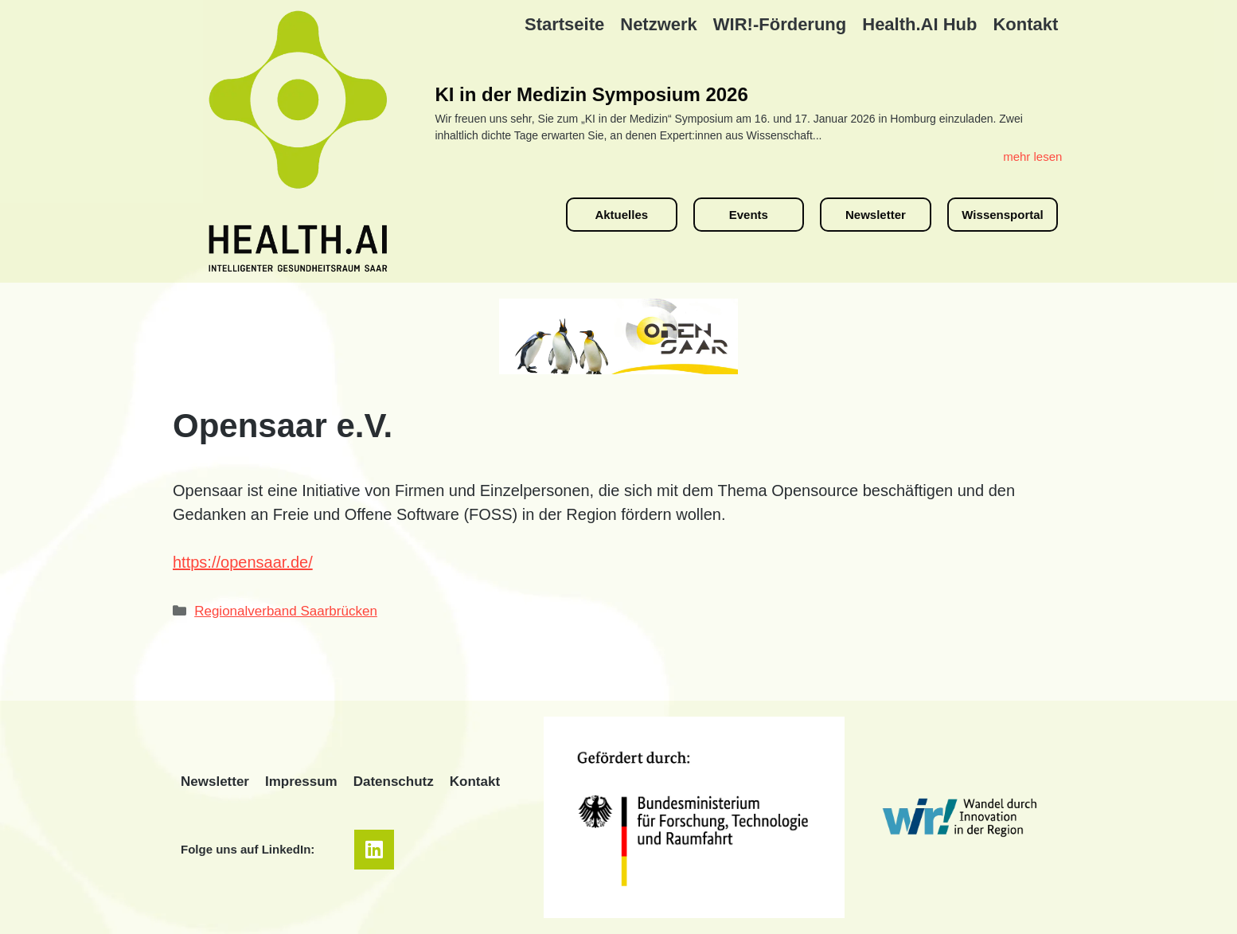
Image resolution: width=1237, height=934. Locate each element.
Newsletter (215, 781)
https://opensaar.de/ (243, 562)
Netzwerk (658, 24)
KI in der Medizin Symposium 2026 (591, 94)
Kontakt (1025, 24)
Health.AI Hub (919, 24)
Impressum (301, 781)
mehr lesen (1032, 156)
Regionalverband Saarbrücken (285, 611)
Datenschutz (393, 781)
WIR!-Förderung (779, 24)
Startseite (564, 24)
